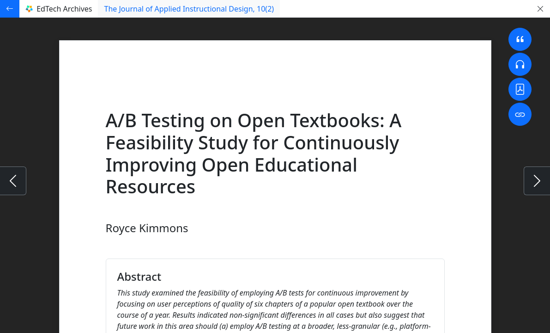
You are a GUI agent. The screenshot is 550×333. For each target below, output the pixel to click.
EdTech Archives (58, 9)
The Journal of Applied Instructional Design (189, 9)
